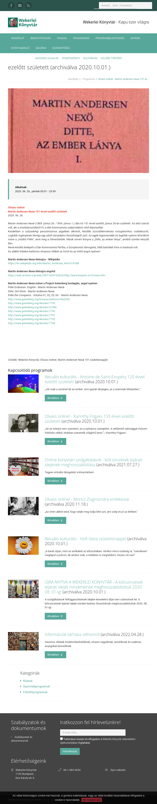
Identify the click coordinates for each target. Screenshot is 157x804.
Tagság (62, 38)
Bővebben (55, 398)
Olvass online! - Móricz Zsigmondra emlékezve (87, 499)
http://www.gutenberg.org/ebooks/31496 (32, 307)
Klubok (26, 681)
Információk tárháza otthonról (72, 634)
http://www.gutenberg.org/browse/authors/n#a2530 (39, 299)
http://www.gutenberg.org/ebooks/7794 (31, 323)
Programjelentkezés (109, 38)
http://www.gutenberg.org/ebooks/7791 (31, 315)
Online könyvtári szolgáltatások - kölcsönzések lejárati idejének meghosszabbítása (93, 462)
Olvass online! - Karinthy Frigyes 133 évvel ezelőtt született (89, 418)
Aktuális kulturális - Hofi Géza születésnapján (85, 538)
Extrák (135, 38)
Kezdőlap (17, 38)
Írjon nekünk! (118, 769)
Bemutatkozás (40, 38)
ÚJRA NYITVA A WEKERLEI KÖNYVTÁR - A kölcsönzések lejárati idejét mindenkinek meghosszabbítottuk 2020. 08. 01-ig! (94, 587)
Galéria (41, 48)
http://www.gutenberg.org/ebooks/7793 (31, 311)
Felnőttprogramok (33, 692)
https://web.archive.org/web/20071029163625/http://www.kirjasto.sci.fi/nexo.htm (56, 275)
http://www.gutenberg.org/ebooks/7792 (31, 319)
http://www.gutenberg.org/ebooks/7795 (31, 303)
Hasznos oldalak (46, 58)
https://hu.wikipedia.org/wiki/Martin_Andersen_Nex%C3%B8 (43, 263)
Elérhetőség (61, 48)
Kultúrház (90, 58)
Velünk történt (111, 58)
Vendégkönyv (71, 58)
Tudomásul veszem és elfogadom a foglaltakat (97, 740)
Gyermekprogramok (35, 686)
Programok (81, 38)
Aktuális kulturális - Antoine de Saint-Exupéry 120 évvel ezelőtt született (95, 379)
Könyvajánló (20, 48)
